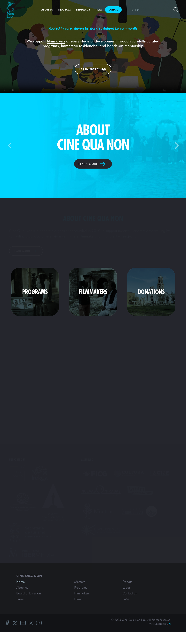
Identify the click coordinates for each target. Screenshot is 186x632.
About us (47, 9)
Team (20, 599)
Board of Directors (28, 593)
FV (170, 623)
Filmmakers (83, 9)
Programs (64, 9)
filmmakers (56, 41)
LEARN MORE (88, 163)
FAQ (125, 599)
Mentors (79, 582)
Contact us (129, 593)
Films (99, 9)
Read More (22, 251)
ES (133, 10)
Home (20, 582)
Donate (113, 9)
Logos (126, 588)
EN (138, 10)
